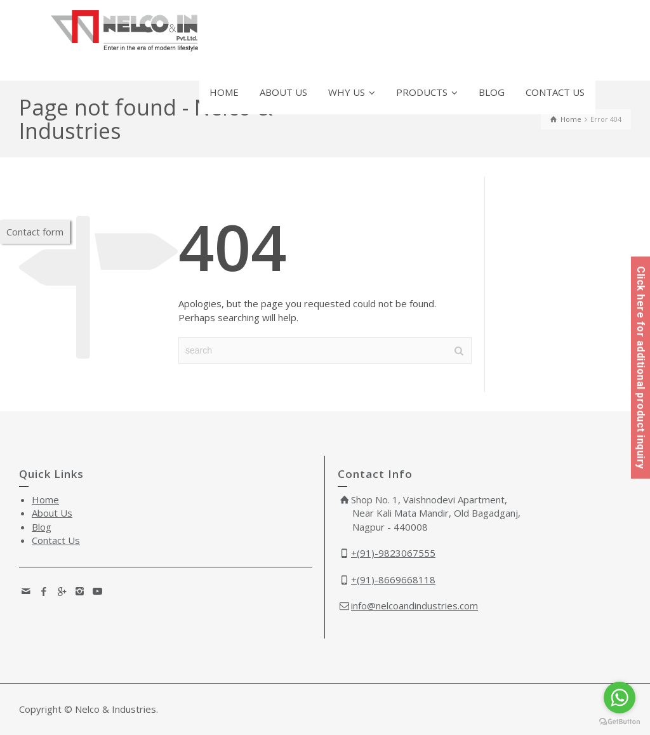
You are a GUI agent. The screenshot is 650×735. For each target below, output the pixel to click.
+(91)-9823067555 (393, 552)
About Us (52, 513)
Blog (41, 526)
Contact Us (56, 540)
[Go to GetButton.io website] (619, 722)
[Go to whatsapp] (619, 697)
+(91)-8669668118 (393, 579)
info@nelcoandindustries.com (414, 605)
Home (45, 499)
